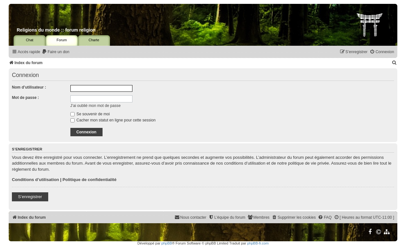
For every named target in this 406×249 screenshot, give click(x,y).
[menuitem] (55, 52)
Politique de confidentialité (90, 179)
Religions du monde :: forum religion (56, 30)
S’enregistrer (30, 196)
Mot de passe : (25, 97)
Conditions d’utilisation (35, 179)
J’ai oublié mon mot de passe (95, 105)
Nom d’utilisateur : (29, 87)
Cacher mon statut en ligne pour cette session (113, 120)
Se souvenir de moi (90, 114)
